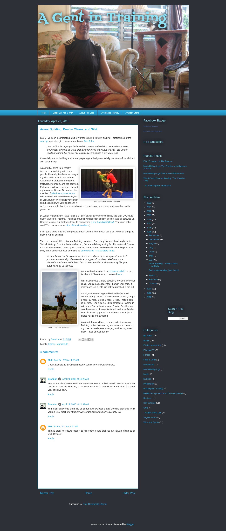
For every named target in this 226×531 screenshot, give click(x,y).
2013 (149, 293)
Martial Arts (62, 344)
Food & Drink (150, 359)
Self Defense (150, 403)
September (154, 239)
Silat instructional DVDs (63, 193)
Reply (51, 369)
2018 (149, 219)
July (151, 247)
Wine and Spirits (151, 422)
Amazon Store (132, 113)
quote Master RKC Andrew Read (97, 250)
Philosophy (149, 384)
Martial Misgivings (152, 369)
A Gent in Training (102, 18)
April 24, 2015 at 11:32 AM (75, 404)
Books (146, 340)
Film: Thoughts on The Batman (158, 161)
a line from (102, 222)
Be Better (148, 335)
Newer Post (47, 493)
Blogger (130, 524)
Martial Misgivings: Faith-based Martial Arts (164, 173)
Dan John (88, 141)
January (153, 283)
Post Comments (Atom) (95, 504)
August (152, 243)
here (119, 274)
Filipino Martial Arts (152, 345)
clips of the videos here (77, 225)
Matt (50, 360)
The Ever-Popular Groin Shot (157, 185)
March (152, 275)
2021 (149, 207)
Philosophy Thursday (153, 388)
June (151, 251)
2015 (149, 231)
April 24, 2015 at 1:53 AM (66, 360)
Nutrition (147, 379)
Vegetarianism (150, 417)
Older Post (129, 493)
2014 (149, 289)
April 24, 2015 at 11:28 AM (75, 379)
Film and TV (149, 350)
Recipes (147, 398)
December (154, 235)
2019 (149, 215)
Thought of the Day (153, 412)
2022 (149, 203)
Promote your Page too (153, 131)
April (151, 260)
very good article (117, 271)
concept (44, 141)
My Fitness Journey (110, 113)
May (151, 256)
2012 (149, 297)
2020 (149, 211)
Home (44, 113)
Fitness (51, 344)
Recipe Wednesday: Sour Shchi (163, 270)
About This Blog (86, 113)
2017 (149, 223)
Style (146, 408)
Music (146, 374)
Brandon (52, 379)
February (153, 279)
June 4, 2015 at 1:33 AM (66, 426)
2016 (149, 227)
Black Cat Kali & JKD (63, 113)
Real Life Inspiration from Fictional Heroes (163, 393)
